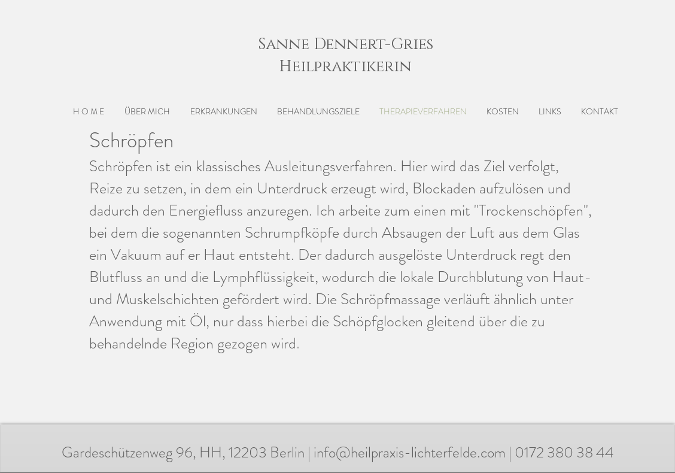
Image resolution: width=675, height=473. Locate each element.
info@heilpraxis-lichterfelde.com (410, 452)
